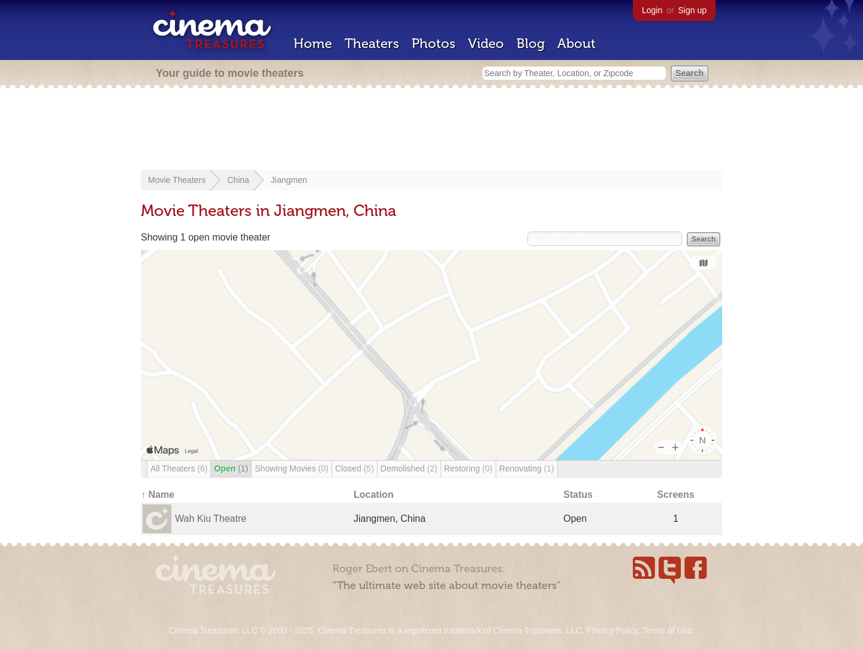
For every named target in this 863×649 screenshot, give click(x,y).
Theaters (372, 43)
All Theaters (178, 468)
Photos (433, 43)
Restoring (468, 468)
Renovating (526, 468)
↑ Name (157, 494)
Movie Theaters (177, 180)
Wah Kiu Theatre (210, 518)
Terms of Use (667, 630)
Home (313, 43)
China (238, 180)
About (576, 43)
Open (231, 468)
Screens (675, 494)
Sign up (692, 10)
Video (486, 43)
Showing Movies (291, 468)
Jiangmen (289, 180)
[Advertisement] (431, 130)
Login (652, 10)
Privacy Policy (612, 630)
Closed (354, 468)
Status (578, 494)
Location (374, 494)
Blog (531, 43)
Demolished (409, 468)
